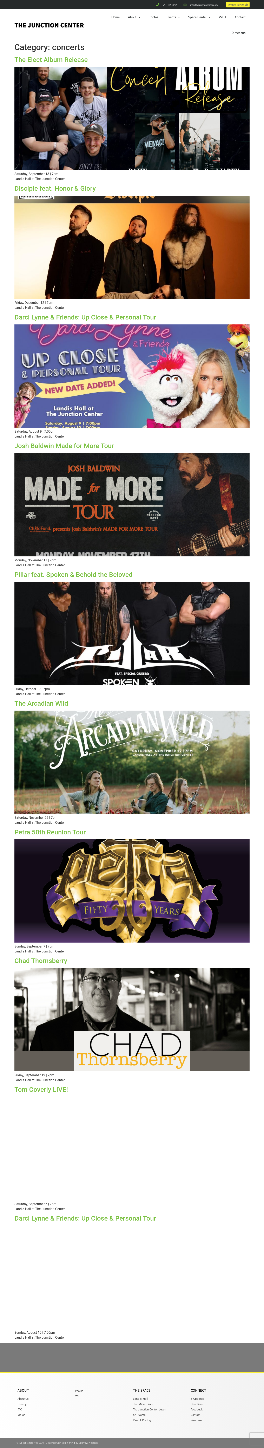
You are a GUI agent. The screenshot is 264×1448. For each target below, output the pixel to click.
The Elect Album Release (51, 60)
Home (115, 17)
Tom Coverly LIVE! (41, 1089)
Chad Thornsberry (40, 961)
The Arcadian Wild (41, 703)
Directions (238, 33)
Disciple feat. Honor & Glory (55, 188)
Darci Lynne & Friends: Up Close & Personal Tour (85, 317)
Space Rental (199, 17)
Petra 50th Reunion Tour (50, 832)
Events (173, 17)
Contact (240, 17)
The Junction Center (49, 25)
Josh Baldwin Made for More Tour (64, 446)
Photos (153, 17)
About (134, 17)
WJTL (223, 17)
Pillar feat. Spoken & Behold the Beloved (73, 574)
